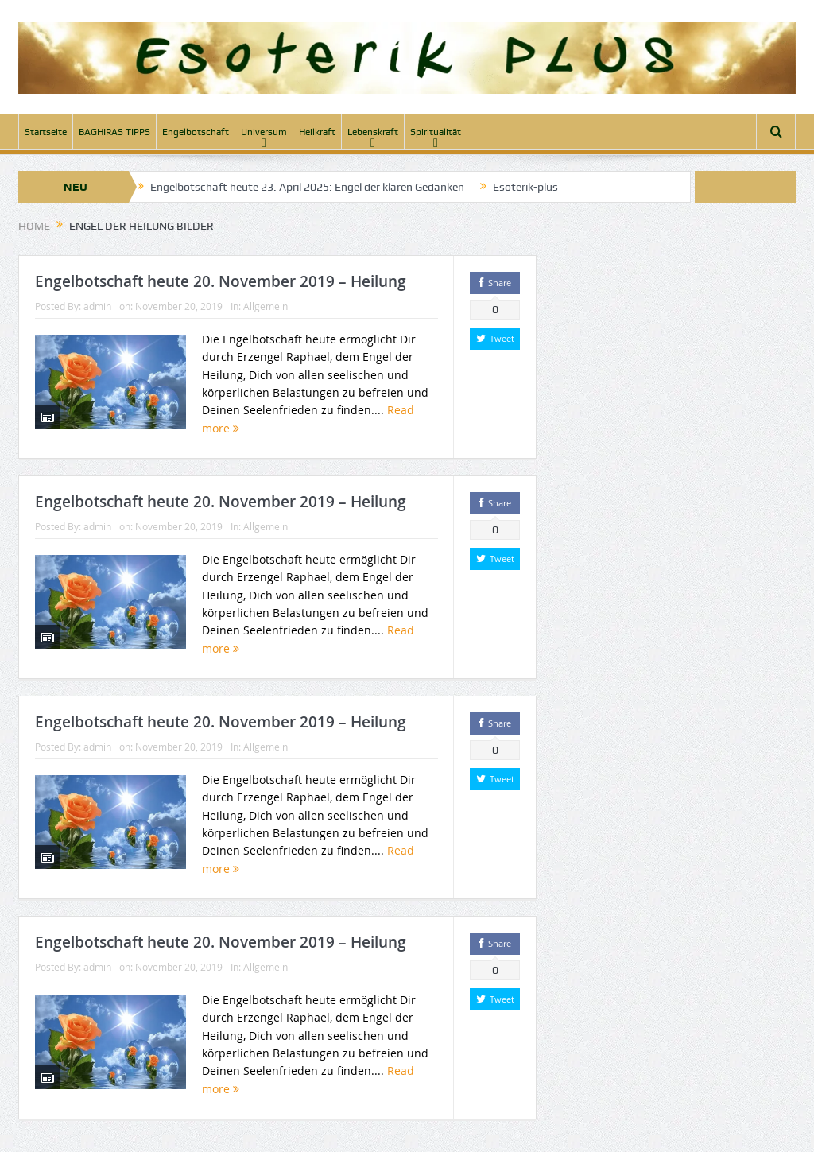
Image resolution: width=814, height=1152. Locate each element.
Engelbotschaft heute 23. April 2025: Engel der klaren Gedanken (307, 186)
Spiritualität (435, 132)
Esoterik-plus (525, 186)
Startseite (46, 132)
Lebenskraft (372, 132)
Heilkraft (317, 132)
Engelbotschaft (195, 132)
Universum (264, 132)
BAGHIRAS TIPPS (114, 132)
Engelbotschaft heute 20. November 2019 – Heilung (220, 281)
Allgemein (265, 306)
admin (97, 306)
